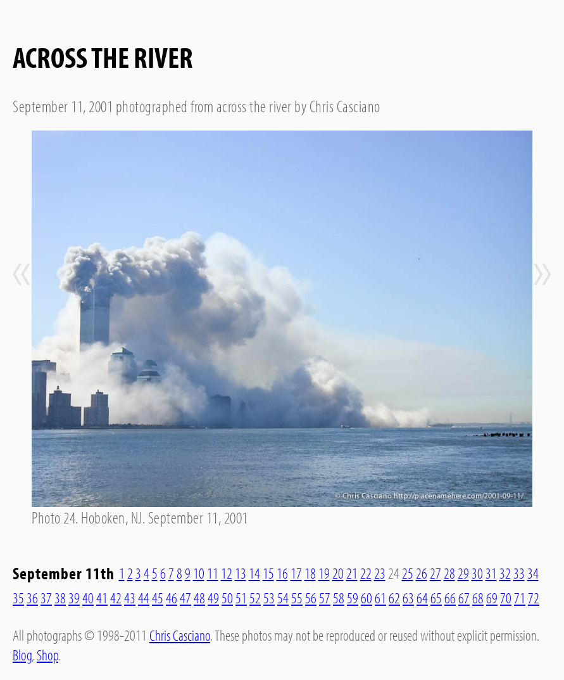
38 (60, 597)
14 (254, 572)
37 (46, 597)
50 (227, 597)
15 (268, 572)
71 (519, 597)
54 (283, 597)
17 (296, 572)
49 (213, 597)
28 (449, 572)
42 (116, 597)
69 (492, 597)
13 (240, 572)
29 (463, 572)
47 (185, 597)
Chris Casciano (179, 635)
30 (477, 572)
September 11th (64, 573)
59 (352, 597)
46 (171, 597)
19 (324, 572)
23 (379, 572)
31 (491, 572)
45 (157, 597)
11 (212, 572)
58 (338, 597)
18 (310, 572)
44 (143, 597)
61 (380, 597)
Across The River (103, 56)
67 (464, 597)
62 (394, 597)
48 (199, 597)
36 (32, 597)
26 (421, 572)
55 (297, 597)
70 (505, 597)
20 (338, 572)
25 (407, 572)
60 (366, 597)
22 (366, 572)
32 (505, 572)
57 (324, 597)
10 (198, 572)
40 (88, 597)
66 (450, 597)
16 (282, 572)
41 (102, 597)
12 (226, 572)
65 (436, 597)
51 (241, 597)
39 (74, 597)
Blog (22, 654)
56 (310, 597)
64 (422, 597)
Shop (47, 654)
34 (533, 572)
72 (533, 597)
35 (18, 597)
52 (255, 597)
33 (519, 572)
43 (129, 597)
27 (435, 572)
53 (269, 597)
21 (352, 572)
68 (478, 597)
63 (408, 597)
